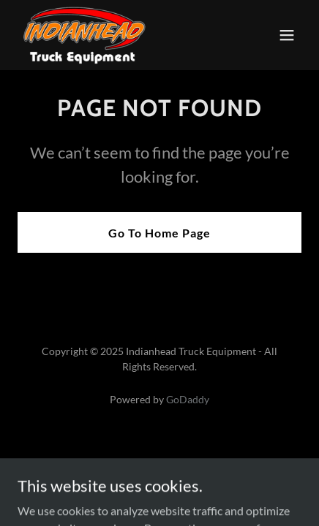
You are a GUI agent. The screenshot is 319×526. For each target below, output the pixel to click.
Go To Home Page (159, 233)
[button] (286, 35)
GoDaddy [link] (187, 399)
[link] (84, 35)
